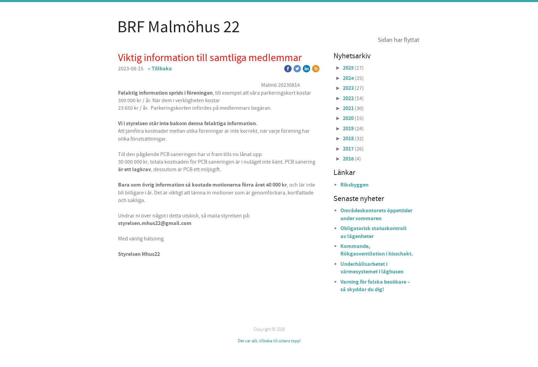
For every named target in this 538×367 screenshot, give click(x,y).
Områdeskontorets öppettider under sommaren (376, 214)
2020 (348, 118)
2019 (348, 128)
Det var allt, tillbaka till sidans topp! (269, 341)
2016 (348, 159)
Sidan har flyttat (398, 40)
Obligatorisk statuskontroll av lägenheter (373, 232)
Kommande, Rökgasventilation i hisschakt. (376, 250)
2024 (348, 78)
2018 (348, 138)
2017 (348, 149)
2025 (348, 68)
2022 (348, 98)
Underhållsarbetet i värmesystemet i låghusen (372, 267)
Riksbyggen (354, 185)
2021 (348, 108)
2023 (348, 88)
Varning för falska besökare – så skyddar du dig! (375, 285)
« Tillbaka (160, 68)
